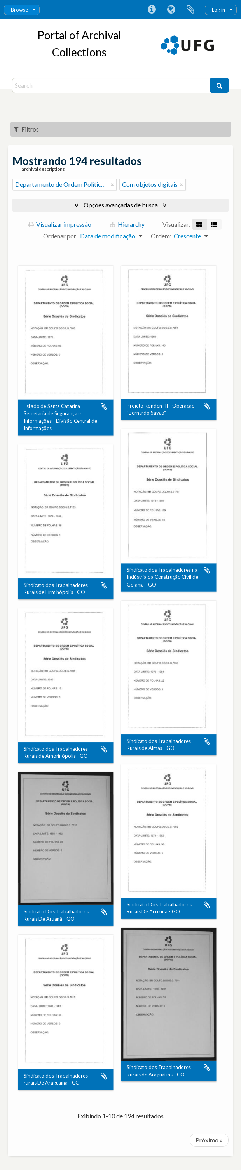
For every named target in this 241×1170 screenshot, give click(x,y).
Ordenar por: (60, 236)
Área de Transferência (190, 9)
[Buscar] (219, 85)
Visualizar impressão (59, 224)
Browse (19, 10)
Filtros (26, 129)
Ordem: (161, 236)
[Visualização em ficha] (199, 224)
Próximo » (209, 1140)
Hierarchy (127, 224)
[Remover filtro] (112, 184)
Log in (218, 10)
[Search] (111, 85)
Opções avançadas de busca (120, 204)
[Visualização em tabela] (214, 224)
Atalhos (151, 9)
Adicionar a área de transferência (104, 406)
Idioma (171, 9)
